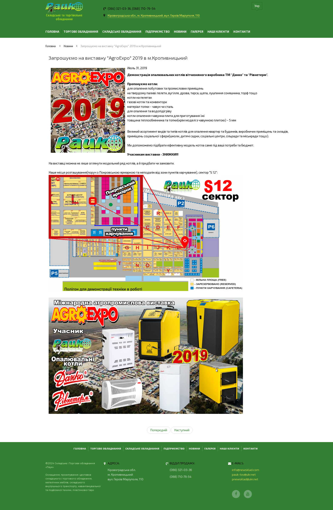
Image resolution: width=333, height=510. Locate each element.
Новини (180, 31)
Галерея (197, 31)
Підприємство (157, 31)
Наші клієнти (218, 31)
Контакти (241, 31)
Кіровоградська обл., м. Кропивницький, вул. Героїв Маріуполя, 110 (154, 15)
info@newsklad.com (245, 470)
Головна (52, 31)
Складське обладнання (121, 31)
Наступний (181, 430)
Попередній (158, 430)
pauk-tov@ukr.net (244, 474)
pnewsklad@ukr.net (245, 479)
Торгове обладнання (80, 31)
